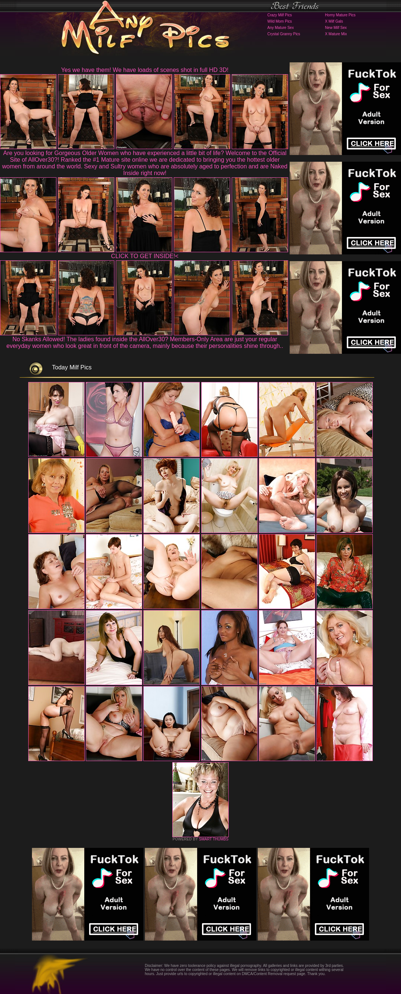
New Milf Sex (335, 28)
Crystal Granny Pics (283, 34)
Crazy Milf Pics (279, 15)
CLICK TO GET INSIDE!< (145, 256)
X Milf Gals (334, 21)
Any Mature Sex (280, 28)
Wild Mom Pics (279, 21)
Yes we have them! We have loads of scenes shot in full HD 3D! (145, 70)
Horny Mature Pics (340, 15)
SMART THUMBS (213, 839)
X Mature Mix (336, 34)
